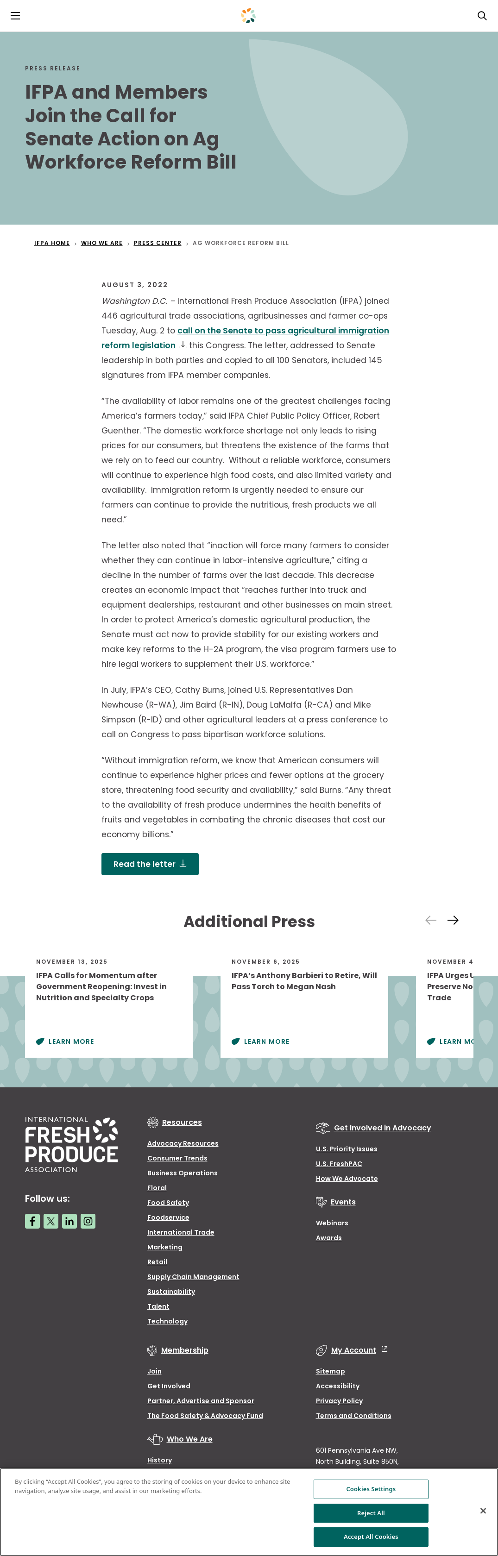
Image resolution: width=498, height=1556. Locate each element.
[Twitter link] (51, 1221)
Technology (167, 1321)
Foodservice (168, 1217)
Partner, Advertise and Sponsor (200, 1400)
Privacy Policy (339, 1400)
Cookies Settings (371, 1489)
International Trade (180, 1232)
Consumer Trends (177, 1158)
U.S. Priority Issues (347, 1149)
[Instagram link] (88, 1221)
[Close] (483, 1511)
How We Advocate (347, 1178)
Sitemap (330, 1371)
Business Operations (182, 1173)
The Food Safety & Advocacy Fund (205, 1415)
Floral (157, 1187)
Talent (158, 1306)
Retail (157, 1262)
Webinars (332, 1223)
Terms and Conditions (353, 1415)
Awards (329, 1237)
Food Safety (168, 1202)
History (159, 1460)
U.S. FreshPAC (339, 1163)
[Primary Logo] (248, 15)
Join (154, 1371)
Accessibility (337, 1386)
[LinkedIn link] (69, 1221)
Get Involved (168, 1386)
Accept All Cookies (371, 1536)
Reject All (371, 1513)
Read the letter (144, 864)
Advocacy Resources (183, 1143)
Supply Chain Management (193, 1276)
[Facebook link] (32, 1221)
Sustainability (171, 1291)
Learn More (72, 1041)
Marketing (165, 1247)
